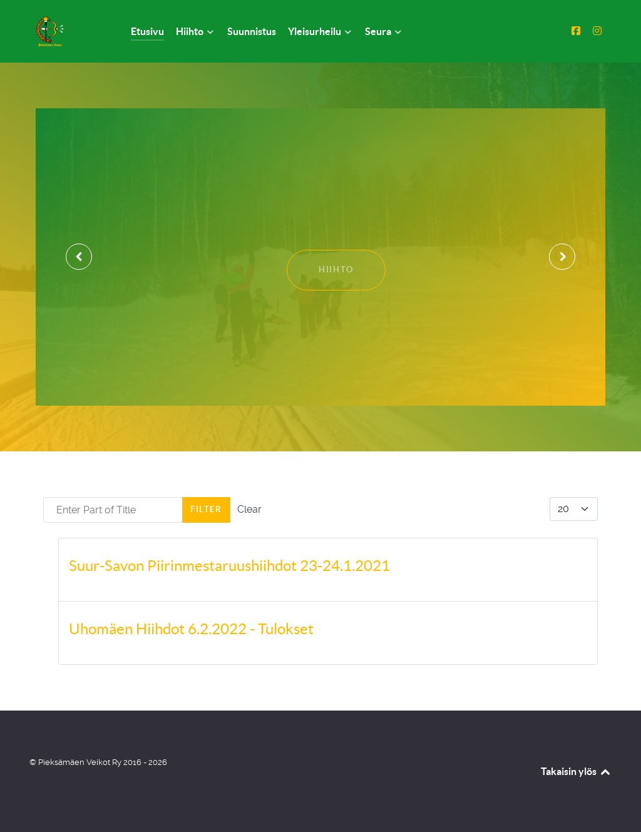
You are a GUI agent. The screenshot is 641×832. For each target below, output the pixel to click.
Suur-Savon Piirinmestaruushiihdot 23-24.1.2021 (229, 565)
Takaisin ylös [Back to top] (576, 771)
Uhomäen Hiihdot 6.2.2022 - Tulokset (191, 628)
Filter (206, 509)
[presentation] (79, 257)
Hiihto (336, 269)
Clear (249, 509)
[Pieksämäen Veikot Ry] (65, 31)
